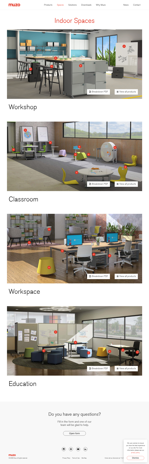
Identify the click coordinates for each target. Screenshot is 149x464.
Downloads (86, 5)
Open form (74, 433)
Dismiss (135, 458)
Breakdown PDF (98, 91)
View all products (126, 91)
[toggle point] (80, 65)
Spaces (60, 5)
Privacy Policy (66, 458)
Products (48, 5)
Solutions (72, 5)
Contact (136, 5)
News (126, 5)
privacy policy (135, 453)
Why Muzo (101, 5)
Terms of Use (76, 458)
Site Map (84, 458)
